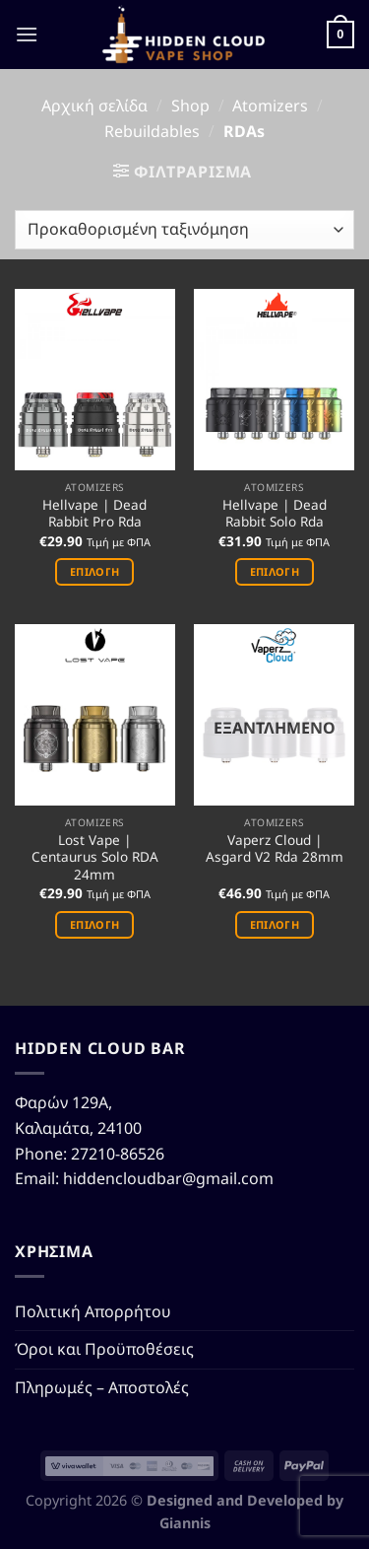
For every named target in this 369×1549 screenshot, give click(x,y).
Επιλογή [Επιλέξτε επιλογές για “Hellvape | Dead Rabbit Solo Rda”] (274, 571)
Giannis (185, 1523)
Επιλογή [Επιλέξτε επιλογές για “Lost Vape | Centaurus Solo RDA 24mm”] (94, 924)
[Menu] (26, 34)
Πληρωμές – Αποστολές (102, 1387)
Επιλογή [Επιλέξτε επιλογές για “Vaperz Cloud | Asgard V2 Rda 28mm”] (274, 924)
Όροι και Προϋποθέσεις (104, 1349)
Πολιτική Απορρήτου (93, 1311)
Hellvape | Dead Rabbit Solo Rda (274, 513)
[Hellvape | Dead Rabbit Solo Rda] (274, 379)
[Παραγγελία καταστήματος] (184, 229)
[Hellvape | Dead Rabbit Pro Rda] (95, 379)
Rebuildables (152, 131)
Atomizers (270, 105)
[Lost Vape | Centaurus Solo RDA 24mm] (95, 715)
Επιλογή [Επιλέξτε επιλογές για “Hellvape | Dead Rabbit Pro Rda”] (94, 571)
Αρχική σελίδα (94, 105)
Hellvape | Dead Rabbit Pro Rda (94, 513)
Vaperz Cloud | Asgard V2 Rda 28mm (274, 848)
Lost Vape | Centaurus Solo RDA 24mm (94, 857)
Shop (190, 105)
